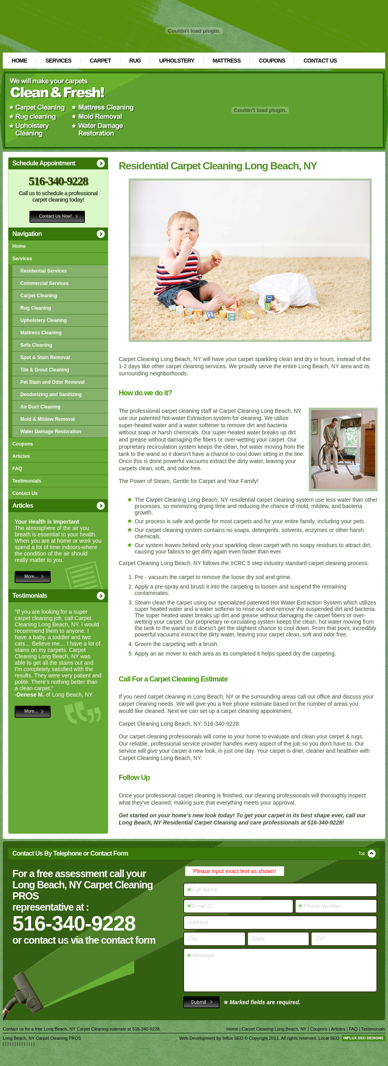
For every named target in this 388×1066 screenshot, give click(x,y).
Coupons (272, 60)
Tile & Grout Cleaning (44, 370)
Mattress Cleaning (40, 333)
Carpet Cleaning (38, 295)
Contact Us (320, 60)
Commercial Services (44, 283)
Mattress (227, 60)
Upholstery (176, 60)
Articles (21, 456)
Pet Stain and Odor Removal (52, 382)
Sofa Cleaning (36, 345)
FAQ (17, 468)
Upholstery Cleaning (43, 320)
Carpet (100, 60)
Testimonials (26, 481)
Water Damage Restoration (50, 431)
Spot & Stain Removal (45, 357)
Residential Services (43, 271)
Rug (135, 60)
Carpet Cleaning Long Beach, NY (274, 1029)
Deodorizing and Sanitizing (51, 394)
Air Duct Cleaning (40, 407)
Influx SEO (232, 1038)
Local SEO (328, 1038)
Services (58, 60)
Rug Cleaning (35, 308)
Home (19, 60)
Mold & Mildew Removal (47, 419)
